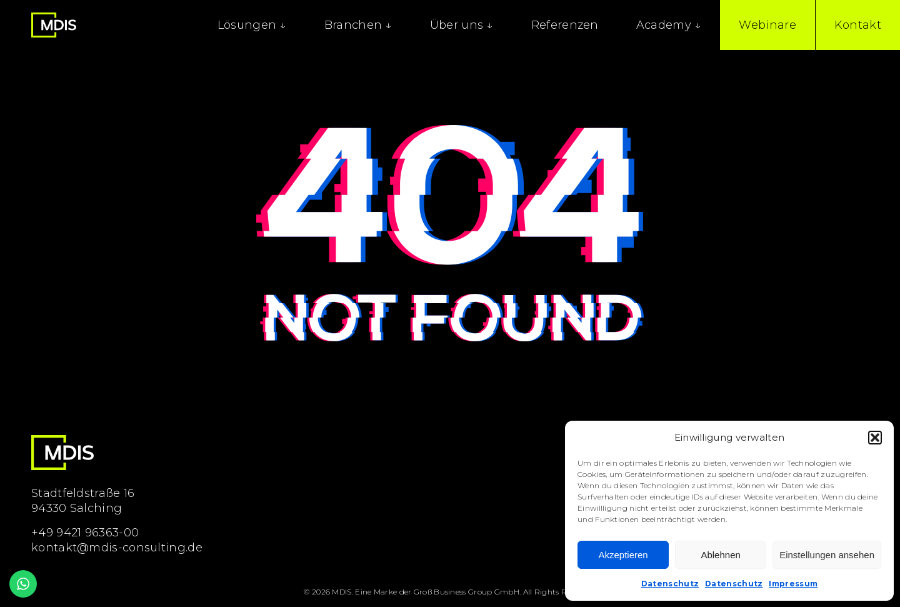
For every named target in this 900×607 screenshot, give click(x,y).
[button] (875, 437)
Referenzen (565, 25)
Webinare (767, 25)
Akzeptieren (623, 554)
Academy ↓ (669, 25)
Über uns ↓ (462, 25)
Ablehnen (720, 554)
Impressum (793, 583)
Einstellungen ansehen (826, 554)
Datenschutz (670, 583)
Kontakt (857, 25)
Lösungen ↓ (252, 25)
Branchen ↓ (358, 25)
